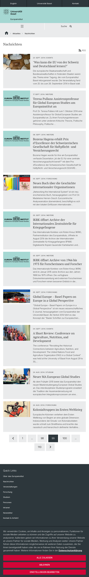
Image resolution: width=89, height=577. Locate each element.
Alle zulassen (44, 557)
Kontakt (75, 3)
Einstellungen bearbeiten (44, 572)
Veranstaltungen (10, 487)
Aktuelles (16, 33)
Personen (7, 502)
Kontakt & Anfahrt (10, 518)
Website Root (6, 33)
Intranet (6, 508)
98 (42, 438)
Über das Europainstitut (13, 476)
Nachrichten (8, 481)
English (13, 3)
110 (39, 446)
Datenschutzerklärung (70, 550)
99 (53, 438)
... (32, 438)
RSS (82, 50)
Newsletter (8, 513)
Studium (6, 497)
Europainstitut (16, 19)
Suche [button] (67, 26)
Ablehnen (44, 565)
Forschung (7, 492)
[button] (22, 26)
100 (65, 438)
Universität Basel (44, 3)
